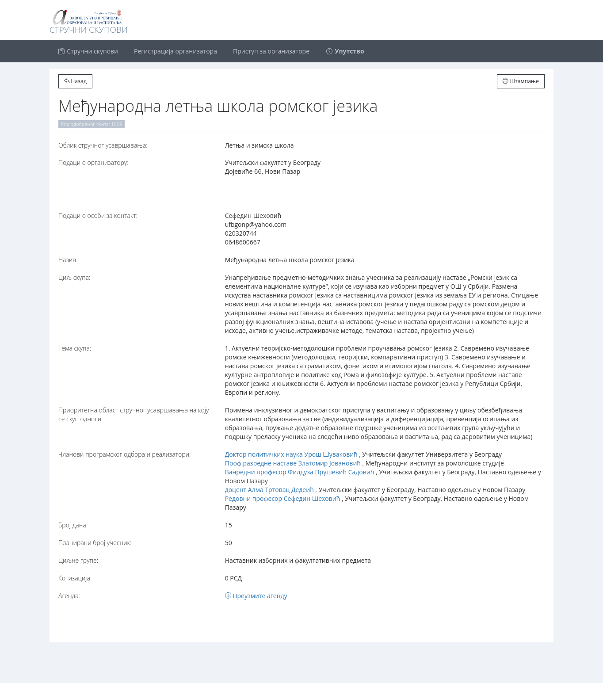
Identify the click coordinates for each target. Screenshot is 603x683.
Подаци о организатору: (93, 162)
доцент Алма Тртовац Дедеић (269, 489)
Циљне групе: (78, 560)
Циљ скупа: (74, 277)
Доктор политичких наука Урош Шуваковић (291, 454)
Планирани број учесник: (94, 542)
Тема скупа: (74, 348)
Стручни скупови (87, 51)
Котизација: (75, 578)
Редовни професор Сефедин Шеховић (282, 498)
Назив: (67, 260)
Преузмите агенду (256, 595)
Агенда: (69, 595)
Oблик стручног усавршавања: (103, 145)
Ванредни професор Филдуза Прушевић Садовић (299, 472)
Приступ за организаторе (271, 51)
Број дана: (73, 525)
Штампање (521, 81)
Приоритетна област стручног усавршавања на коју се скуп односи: (133, 414)
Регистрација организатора (175, 51)
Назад (75, 81)
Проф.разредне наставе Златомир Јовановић (293, 463)
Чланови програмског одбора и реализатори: (124, 454)
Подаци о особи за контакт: (97, 215)
